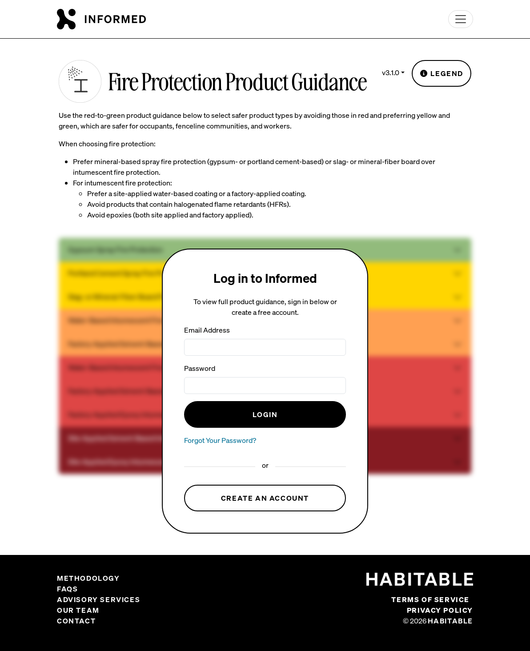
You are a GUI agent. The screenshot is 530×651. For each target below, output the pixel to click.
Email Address (207, 330)
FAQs (67, 589)
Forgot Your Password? (220, 440)
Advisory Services (98, 599)
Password (199, 368)
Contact (76, 621)
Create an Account (265, 498)
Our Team (78, 610)
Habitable (450, 621)
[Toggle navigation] (460, 19)
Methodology (88, 578)
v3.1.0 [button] (390, 72)
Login (265, 414)
